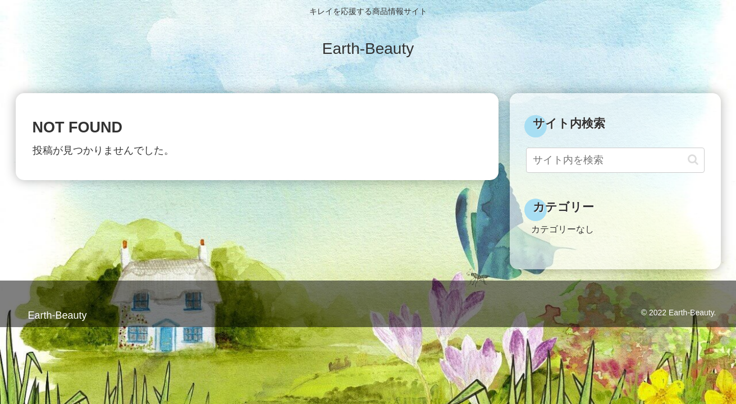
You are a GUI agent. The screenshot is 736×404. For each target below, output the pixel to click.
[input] (615, 160)
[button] (693, 159)
